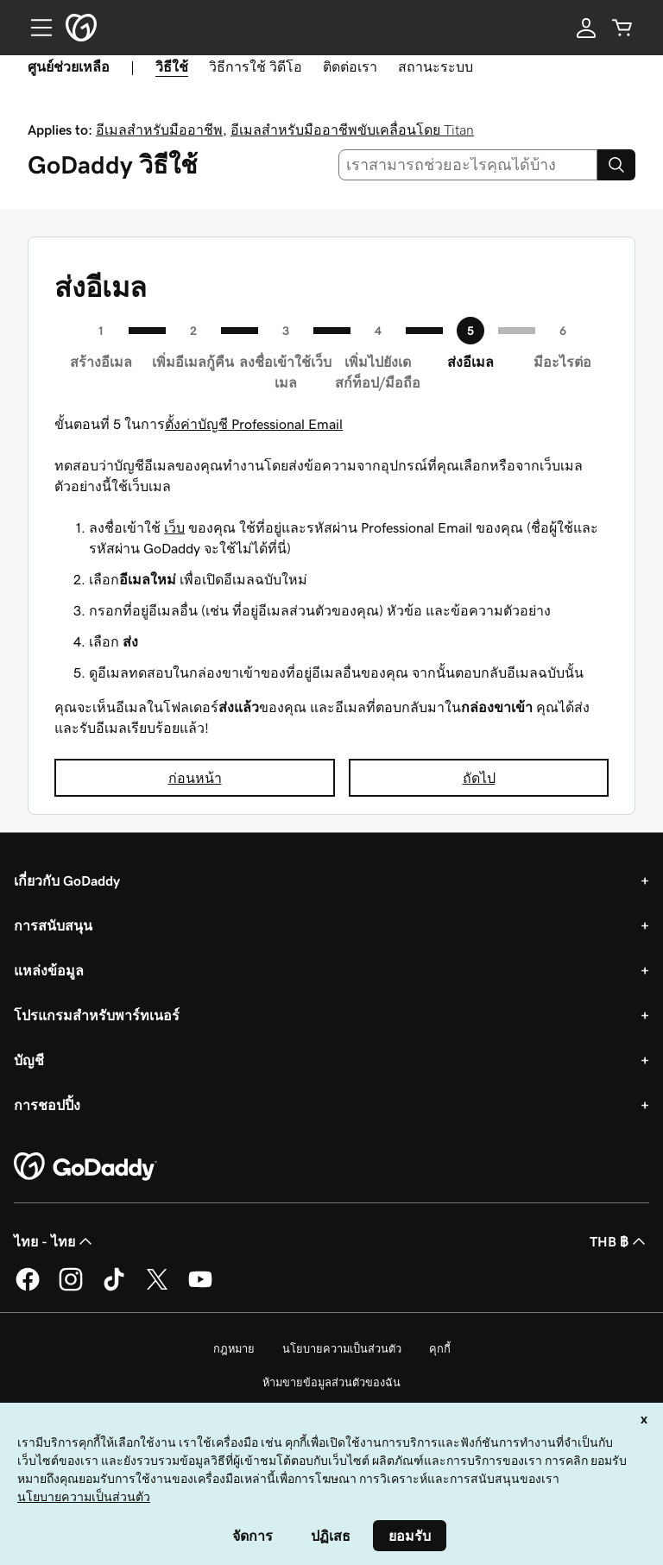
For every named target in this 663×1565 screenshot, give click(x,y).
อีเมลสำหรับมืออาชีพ (159, 129)
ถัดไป (479, 778)
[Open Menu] (34, 28)
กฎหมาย (234, 1348)
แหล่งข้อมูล (49, 970)
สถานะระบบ (435, 66)
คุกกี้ (440, 1348)
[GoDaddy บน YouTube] (200, 1288)
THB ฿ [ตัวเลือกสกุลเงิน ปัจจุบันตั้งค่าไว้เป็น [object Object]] (619, 1241)
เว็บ (174, 527)
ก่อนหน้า (195, 778)
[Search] (616, 164)
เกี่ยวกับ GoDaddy (67, 880)
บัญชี (29, 1060)
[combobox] (468, 165)
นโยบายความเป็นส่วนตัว (341, 1348)
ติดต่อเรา (350, 66)
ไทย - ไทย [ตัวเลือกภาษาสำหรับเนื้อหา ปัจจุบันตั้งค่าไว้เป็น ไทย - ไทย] (55, 1241)
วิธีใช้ (171, 66)
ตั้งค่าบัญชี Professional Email (254, 424)
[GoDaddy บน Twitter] (157, 1288)
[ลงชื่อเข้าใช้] (586, 27)
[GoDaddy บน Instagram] (71, 1288)
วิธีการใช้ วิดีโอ (255, 66)
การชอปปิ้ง (47, 1105)
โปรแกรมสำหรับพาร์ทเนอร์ (97, 1015)
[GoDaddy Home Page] (85, 1167)
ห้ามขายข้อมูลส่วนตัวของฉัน (331, 1382)
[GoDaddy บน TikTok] (114, 1288)
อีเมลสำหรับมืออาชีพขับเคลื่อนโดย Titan (352, 129)
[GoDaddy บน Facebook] (27, 1288)
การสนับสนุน (53, 925)
